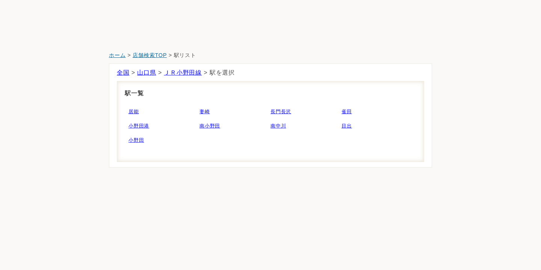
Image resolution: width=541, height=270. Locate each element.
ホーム (117, 55)
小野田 (136, 140)
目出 (347, 126)
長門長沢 (280, 111)
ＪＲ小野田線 (183, 72)
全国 (123, 72)
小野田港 (138, 126)
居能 (133, 111)
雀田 (347, 111)
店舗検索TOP (150, 55)
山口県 (146, 72)
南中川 (278, 126)
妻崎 (204, 111)
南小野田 (209, 126)
